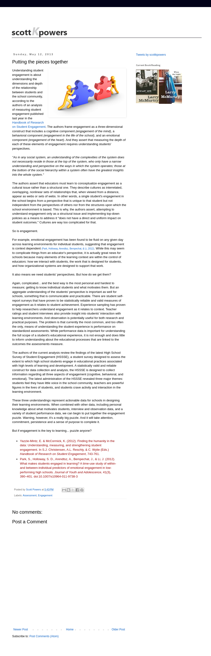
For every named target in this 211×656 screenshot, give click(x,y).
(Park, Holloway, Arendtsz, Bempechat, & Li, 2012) (67, 248)
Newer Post (20, 629)
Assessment (30, 495)
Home (70, 629)
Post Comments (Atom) (44, 636)
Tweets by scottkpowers (151, 54)
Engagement (45, 495)
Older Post (118, 629)
